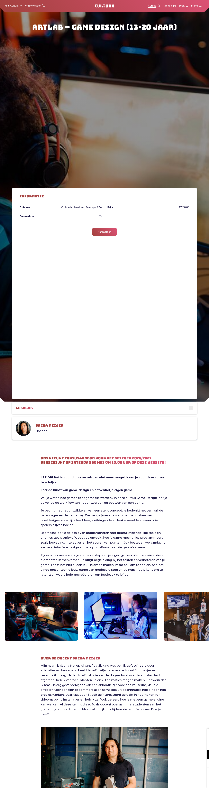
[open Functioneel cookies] (204, 755)
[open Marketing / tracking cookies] (204, 763)
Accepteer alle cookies (184, 774)
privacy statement (172, 745)
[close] (204, 733)
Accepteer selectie (184, 783)
